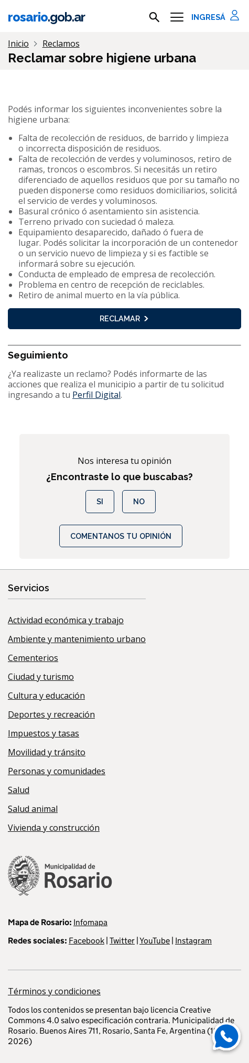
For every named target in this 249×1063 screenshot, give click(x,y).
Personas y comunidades (56, 771)
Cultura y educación (46, 695)
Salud (18, 790)
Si (99, 501)
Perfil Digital (96, 394)
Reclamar (124, 318)
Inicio (18, 43)
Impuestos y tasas (43, 733)
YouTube (154, 941)
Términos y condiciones (54, 991)
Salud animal (33, 809)
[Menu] (177, 17)
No (139, 501)
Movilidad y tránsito (46, 752)
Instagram (193, 941)
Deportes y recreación (51, 714)
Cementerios (33, 658)
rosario (46, 17)
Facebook (86, 941)
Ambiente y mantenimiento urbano (77, 639)
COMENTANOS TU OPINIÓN (120, 536)
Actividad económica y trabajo (66, 620)
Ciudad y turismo (41, 676)
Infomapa (90, 922)
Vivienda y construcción (54, 827)
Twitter (122, 941)
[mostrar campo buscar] (154, 17)
